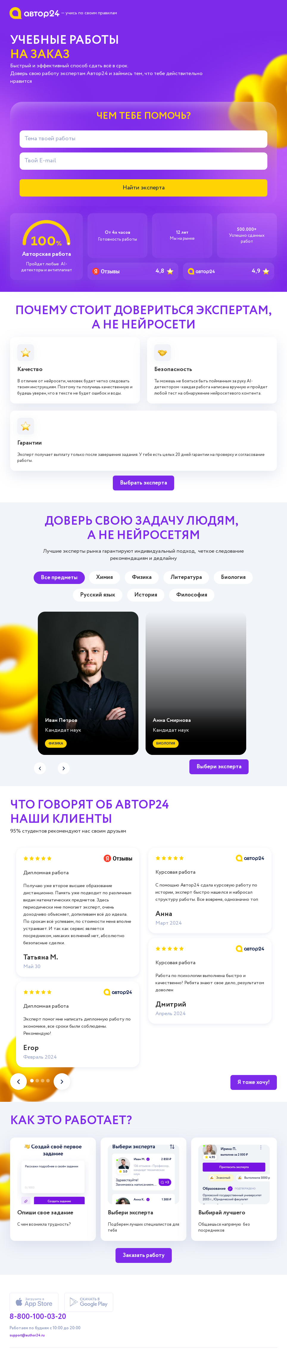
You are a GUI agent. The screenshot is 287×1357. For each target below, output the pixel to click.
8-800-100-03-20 (38, 1316)
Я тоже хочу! (254, 1082)
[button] (64, 768)
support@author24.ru (27, 1335)
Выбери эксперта (218, 766)
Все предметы (59, 577)
